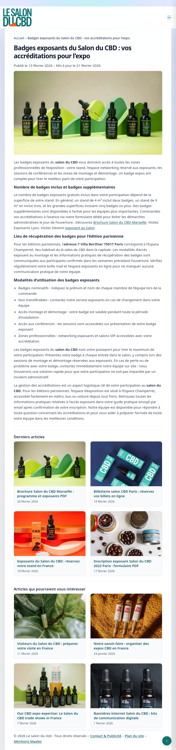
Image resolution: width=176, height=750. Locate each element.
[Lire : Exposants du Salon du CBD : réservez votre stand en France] (49, 533)
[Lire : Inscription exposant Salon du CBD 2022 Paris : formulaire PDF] (126, 533)
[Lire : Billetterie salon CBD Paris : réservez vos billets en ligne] (126, 463)
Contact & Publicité (105, 735)
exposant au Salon (80, 227)
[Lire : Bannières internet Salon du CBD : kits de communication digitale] (126, 685)
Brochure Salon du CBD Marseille (119, 222)
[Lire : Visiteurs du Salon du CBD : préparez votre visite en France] (49, 616)
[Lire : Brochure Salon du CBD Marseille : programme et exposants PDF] (49, 463)
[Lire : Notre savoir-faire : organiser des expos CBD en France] (126, 616)
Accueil (19, 38)
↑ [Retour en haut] (167, 741)
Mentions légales (28, 741)
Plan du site (134, 735)
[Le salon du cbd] (17, 17)
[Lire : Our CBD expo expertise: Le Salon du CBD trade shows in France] (49, 685)
